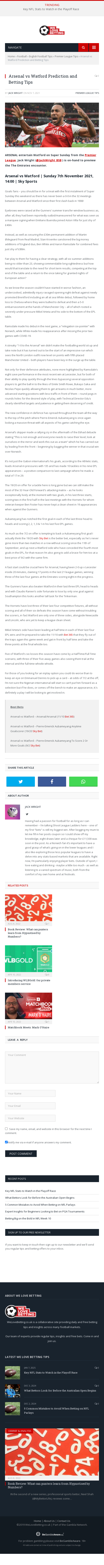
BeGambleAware (70, 1552)
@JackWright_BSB (49, 171)
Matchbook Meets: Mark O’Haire (28, 1038)
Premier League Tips (66, 67)
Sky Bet (43, 549)
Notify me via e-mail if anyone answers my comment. (38, 1153)
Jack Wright (15, 104)
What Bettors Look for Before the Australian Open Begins (40, 1209)
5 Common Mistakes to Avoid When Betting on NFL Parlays (40, 1216)
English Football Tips (40, 67)
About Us (49, 1532)
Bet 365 (68, 646)
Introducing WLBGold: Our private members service (29, 993)
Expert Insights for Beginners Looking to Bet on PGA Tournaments (45, 1222)
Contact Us (63, 1532)
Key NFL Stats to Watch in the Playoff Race (51, 9)
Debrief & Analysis (19, 1442)
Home (11, 67)
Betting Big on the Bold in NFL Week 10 (28, 1229)
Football (22, 67)
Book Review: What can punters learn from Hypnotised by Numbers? (28, 944)
